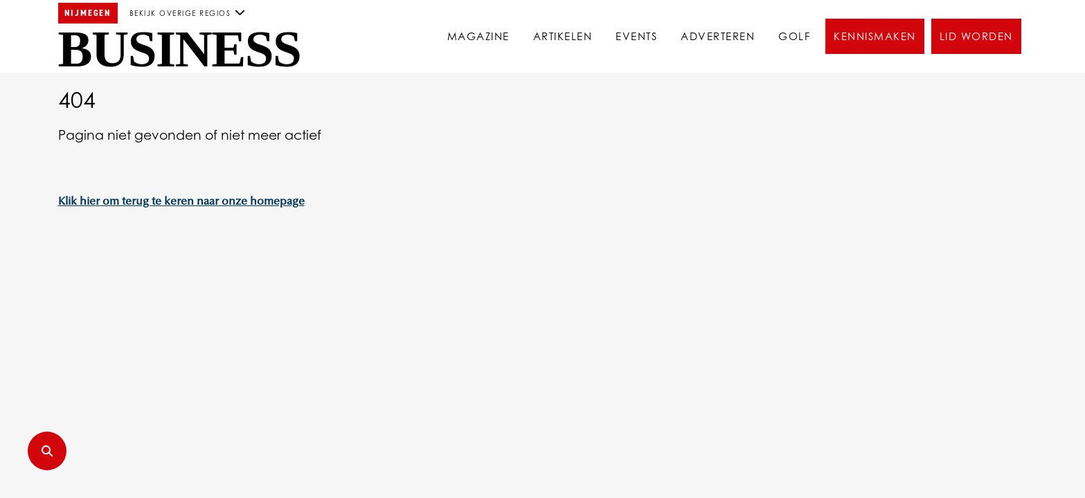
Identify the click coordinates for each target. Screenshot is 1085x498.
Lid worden (976, 36)
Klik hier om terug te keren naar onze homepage (181, 202)
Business (179, 49)
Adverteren (718, 36)
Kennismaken (875, 36)
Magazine (478, 36)
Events (636, 36)
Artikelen (563, 36)
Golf (794, 36)
